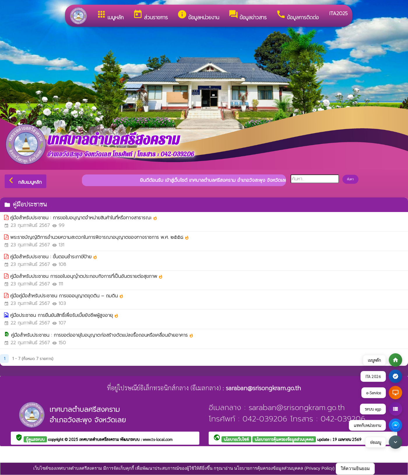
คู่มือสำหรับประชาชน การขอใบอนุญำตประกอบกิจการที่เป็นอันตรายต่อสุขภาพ (86, 276)
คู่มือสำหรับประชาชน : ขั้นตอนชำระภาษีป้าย (53, 256)
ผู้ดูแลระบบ (35, 439)
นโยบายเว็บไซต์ (236, 439)
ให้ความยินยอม (355, 468)
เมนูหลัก (110, 15)
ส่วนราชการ (150, 15)
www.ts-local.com (158, 439)
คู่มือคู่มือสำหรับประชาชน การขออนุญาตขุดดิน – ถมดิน (67, 295)
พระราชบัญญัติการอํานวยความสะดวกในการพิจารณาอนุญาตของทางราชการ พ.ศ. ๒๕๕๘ (99, 237)
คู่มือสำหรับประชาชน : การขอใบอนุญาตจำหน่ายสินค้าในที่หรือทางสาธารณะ (83, 217)
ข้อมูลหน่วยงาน (198, 15)
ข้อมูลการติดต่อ (297, 15)
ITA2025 (338, 13)
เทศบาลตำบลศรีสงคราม (99, 439)
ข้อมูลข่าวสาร (247, 15)
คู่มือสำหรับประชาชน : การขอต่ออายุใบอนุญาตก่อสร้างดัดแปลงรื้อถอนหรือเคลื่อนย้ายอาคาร (102, 335)
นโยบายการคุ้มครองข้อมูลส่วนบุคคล (284, 439)
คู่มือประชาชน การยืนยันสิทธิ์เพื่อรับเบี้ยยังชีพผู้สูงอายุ (64, 315)
